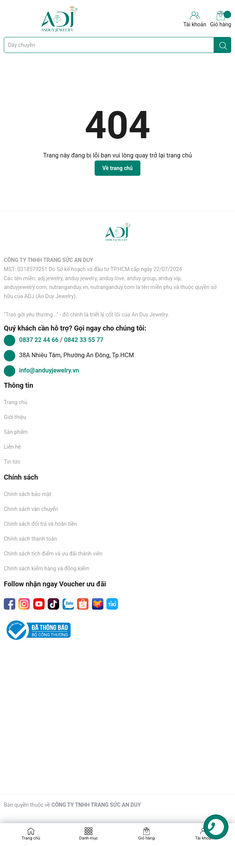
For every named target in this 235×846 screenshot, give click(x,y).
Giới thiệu (15, 417)
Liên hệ (12, 447)
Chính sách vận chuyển (31, 509)
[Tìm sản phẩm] (117, 45)
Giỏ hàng (220, 19)
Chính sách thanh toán (30, 539)
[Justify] (223, 45)
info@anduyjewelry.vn (49, 370)
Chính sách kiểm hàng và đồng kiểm (46, 568)
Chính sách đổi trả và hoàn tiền (40, 524)
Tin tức (12, 462)
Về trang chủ (117, 168)
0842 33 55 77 (83, 340)
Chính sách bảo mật (27, 494)
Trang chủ (15, 402)
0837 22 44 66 (39, 340)
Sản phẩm (16, 432)
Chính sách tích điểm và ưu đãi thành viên (53, 554)
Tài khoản (204, 838)
